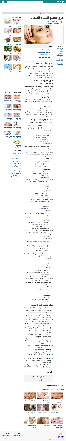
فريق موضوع (6, 438)
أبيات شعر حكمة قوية (16, 173)
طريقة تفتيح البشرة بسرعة (60, 63)
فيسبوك (55, 385)
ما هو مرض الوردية (17, 166)
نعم (40, 380)
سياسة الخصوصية (17, 435)
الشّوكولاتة (46, 334)
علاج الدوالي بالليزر (17, 161)
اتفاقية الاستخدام (5, 435)
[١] (37, 77)
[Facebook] (63, 434)
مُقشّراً (41, 129)
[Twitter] (60, 434)
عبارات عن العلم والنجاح (16, 176)
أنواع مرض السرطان (17, 153)
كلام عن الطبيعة (17, 171)
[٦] (24, 307)
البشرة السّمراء (34, 127)
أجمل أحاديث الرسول (16, 158)
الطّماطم (36, 180)
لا (36, 380)
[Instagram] (58, 434)
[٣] (44, 130)
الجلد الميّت (31, 231)
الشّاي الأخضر (46, 351)
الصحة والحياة (18, 156)
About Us (19, 438)
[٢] (26, 93)
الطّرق (27, 75)
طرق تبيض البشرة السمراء (59, 60)
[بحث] (41, 2)
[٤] (49, 234)
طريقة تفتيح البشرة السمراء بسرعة (59, 50)
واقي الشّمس (42, 360)
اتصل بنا (7, 433)
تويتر (50, 385)
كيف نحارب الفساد (17, 163)
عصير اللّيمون (38, 163)
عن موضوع (19, 433)
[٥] (46, 258)
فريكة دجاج (18, 168)
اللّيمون (35, 316)
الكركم (39, 139)
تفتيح (45, 344)
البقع (28, 154)
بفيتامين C (41, 333)
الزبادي (42, 208)
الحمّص (37, 136)
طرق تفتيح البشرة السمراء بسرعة (59, 55)
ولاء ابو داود (48, 21)
